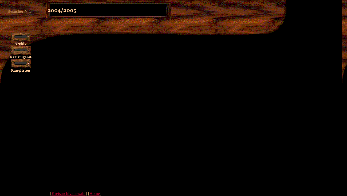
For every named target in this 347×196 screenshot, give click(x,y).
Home (94, 193)
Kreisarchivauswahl (68, 193)
